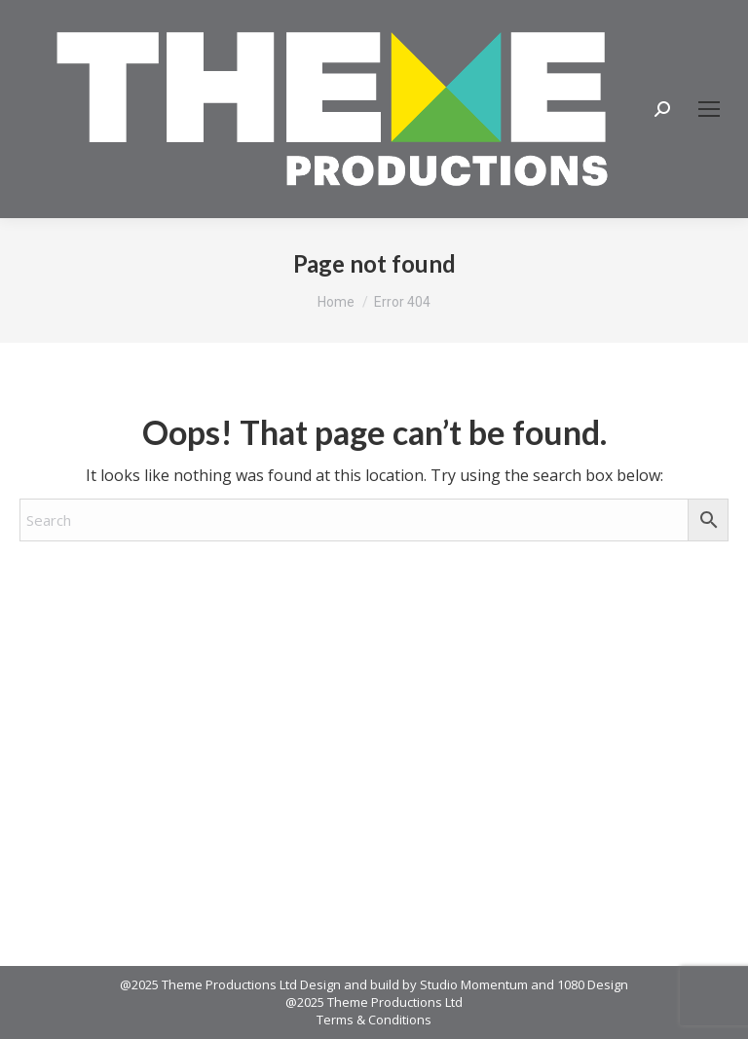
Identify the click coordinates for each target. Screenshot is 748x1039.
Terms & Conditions (374, 1019)
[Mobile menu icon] (709, 109)
